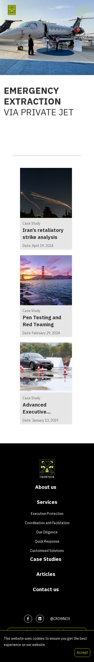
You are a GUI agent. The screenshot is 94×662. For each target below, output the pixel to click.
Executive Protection (47, 513)
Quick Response (47, 541)
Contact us (46, 589)
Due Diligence (47, 532)
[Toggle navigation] (84, 11)
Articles (45, 574)
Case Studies (45, 559)
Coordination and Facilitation (47, 523)
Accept (82, 652)
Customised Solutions (47, 550)
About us (45, 487)
